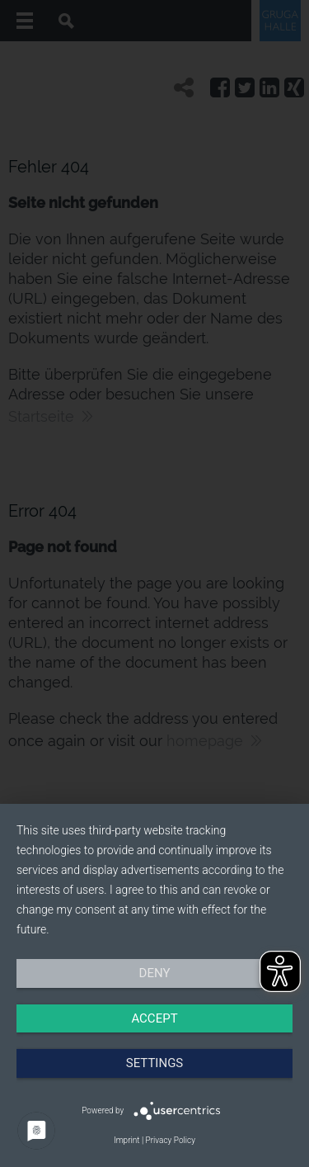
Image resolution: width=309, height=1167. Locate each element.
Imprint (126, 1140)
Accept (154, 1018)
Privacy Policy (170, 1140)
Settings (155, 1063)
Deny (155, 973)
